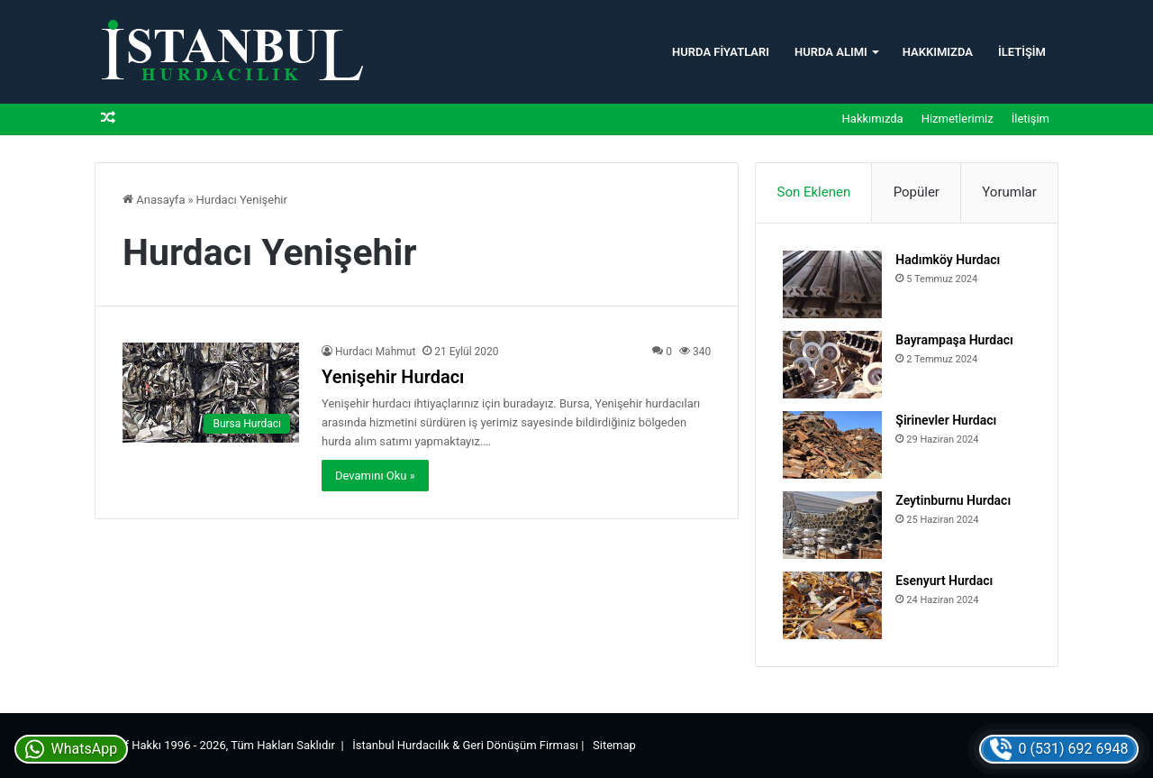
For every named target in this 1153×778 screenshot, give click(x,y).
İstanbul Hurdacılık (400, 745)
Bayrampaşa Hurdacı (953, 340)
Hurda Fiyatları (720, 52)
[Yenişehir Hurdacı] (211, 393)
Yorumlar (1009, 192)
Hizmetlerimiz (957, 118)
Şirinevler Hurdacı (945, 420)
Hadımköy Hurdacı (947, 259)
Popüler (917, 192)
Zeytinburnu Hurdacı (953, 500)
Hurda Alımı (830, 52)
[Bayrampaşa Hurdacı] (832, 364)
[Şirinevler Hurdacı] (832, 445)
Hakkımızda (938, 52)
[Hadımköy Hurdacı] (832, 284)
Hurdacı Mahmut (375, 351)
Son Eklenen (814, 192)
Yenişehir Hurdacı (393, 377)
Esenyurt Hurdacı (944, 580)
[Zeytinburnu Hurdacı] (832, 525)
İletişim (1022, 52)
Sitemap (614, 745)
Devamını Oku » (375, 475)
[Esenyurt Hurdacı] (832, 605)
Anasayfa (154, 199)
